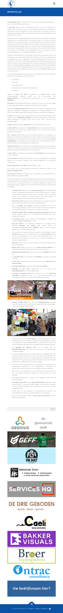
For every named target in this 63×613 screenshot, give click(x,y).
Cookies (37, 608)
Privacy (31, 608)
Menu (54, 3)
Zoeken (53, 409)
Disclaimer (44, 608)
